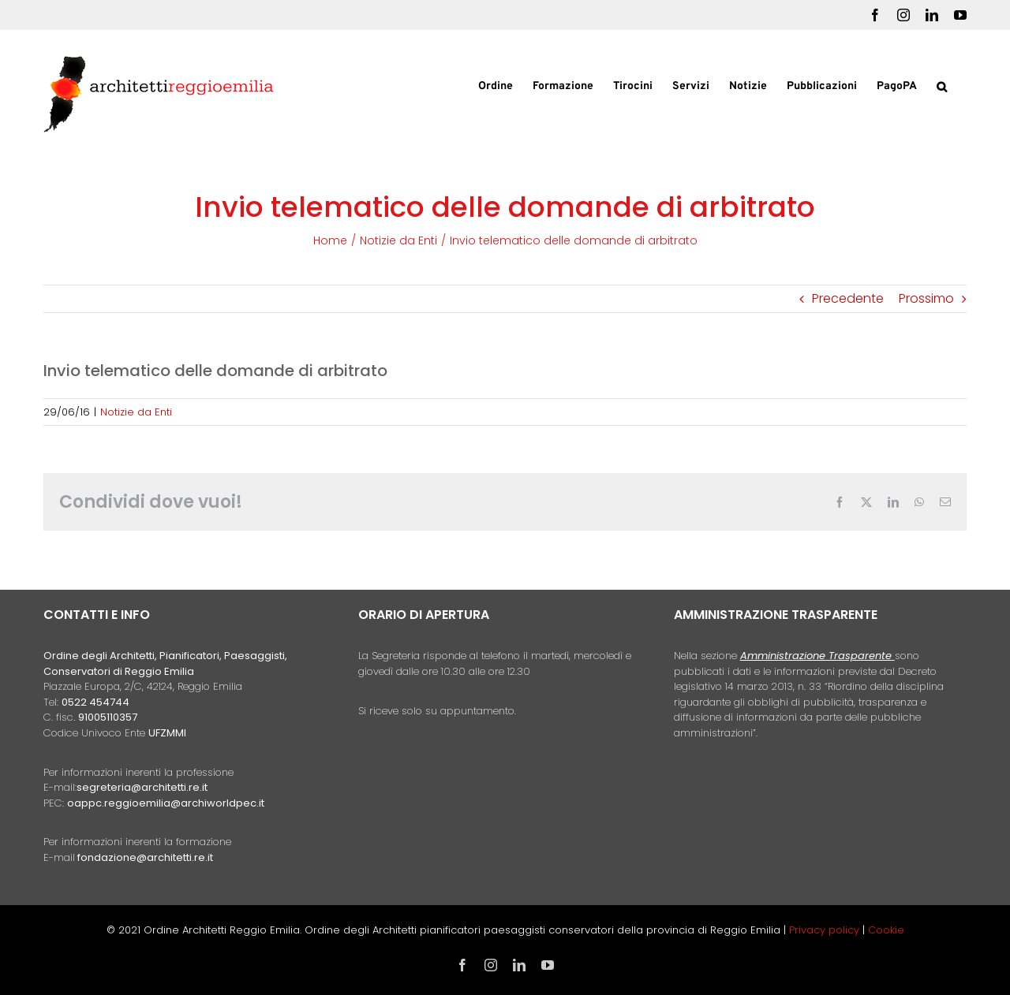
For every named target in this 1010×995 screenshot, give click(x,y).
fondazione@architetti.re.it (145, 857)
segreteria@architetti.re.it (142, 787)
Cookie (886, 929)
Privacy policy (825, 929)
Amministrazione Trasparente (816, 655)
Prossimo (926, 298)
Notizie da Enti (136, 411)
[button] (942, 85)
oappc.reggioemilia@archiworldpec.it (165, 803)
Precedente (848, 298)
